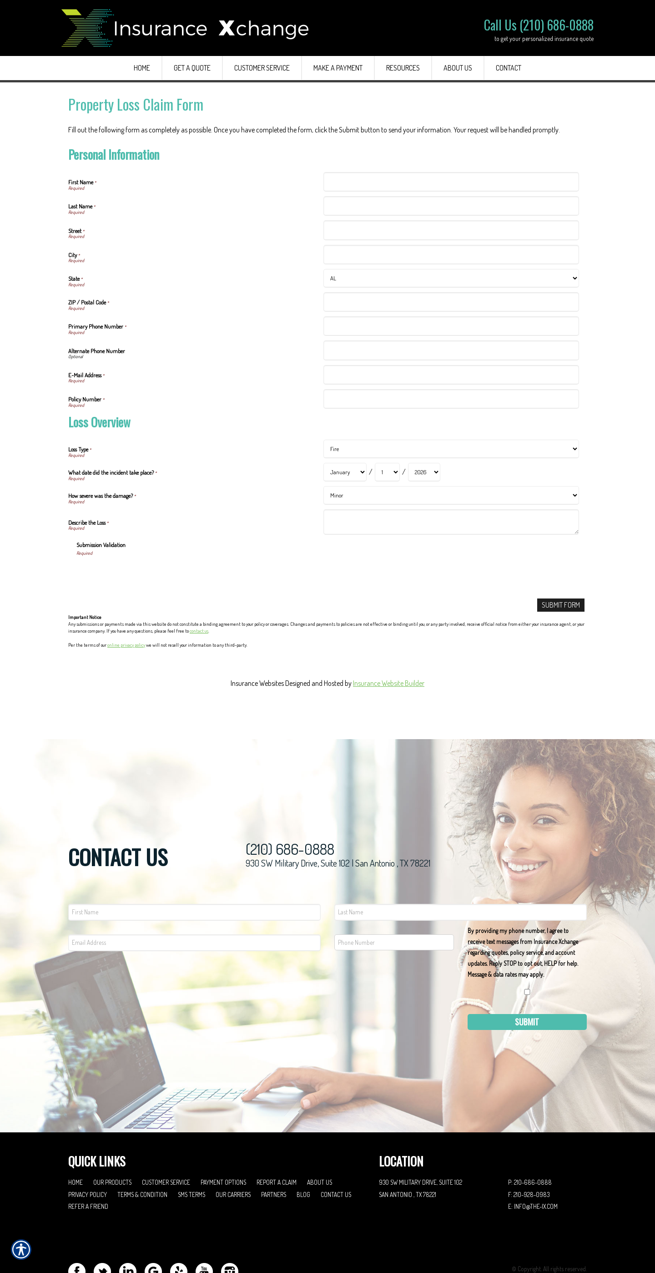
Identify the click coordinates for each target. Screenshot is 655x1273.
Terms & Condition (142, 1157)
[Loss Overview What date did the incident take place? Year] (424, 472)
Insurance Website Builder (388, 683)
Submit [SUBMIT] (527, 985)
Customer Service (166, 1145)
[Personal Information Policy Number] (451, 399)
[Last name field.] (460, 875)
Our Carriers (233, 1157)
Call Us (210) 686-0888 (539, 24)
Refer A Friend (88, 1169)
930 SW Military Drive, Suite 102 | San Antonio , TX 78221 (338, 826)
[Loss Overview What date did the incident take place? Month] (345, 472)
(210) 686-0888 (290, 812)
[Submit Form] (560, 605)
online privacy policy (126, 645)
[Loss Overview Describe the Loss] (451, 522)
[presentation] (145, 574)
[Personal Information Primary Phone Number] (451, 326)
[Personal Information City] (451, 254)
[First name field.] (194, 875)
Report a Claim (277, 1145)
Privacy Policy (87, 1157)
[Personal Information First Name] (451, 182)
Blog (303, 1157)
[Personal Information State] (451, 278)
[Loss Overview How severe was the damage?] (451, 495)
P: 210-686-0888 (530, 1145)
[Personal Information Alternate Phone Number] (451, 350)
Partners (273, 1157)
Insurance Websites (257, 683)
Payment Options (223, 1145)
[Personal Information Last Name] (451, 206)
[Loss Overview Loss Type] (451, 449)
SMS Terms (191, 1157)
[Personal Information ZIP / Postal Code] (451, 302)
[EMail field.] (194, 906)
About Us (319, 1145)
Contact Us (336, 1157)
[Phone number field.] (394, 905)
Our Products (112, 1145)
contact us (199, 631)
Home (75, 1145)
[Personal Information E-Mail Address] (451, 375)
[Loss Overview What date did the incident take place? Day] (387, 472)
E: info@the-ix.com (533, 1169)
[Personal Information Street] (451, 230)
